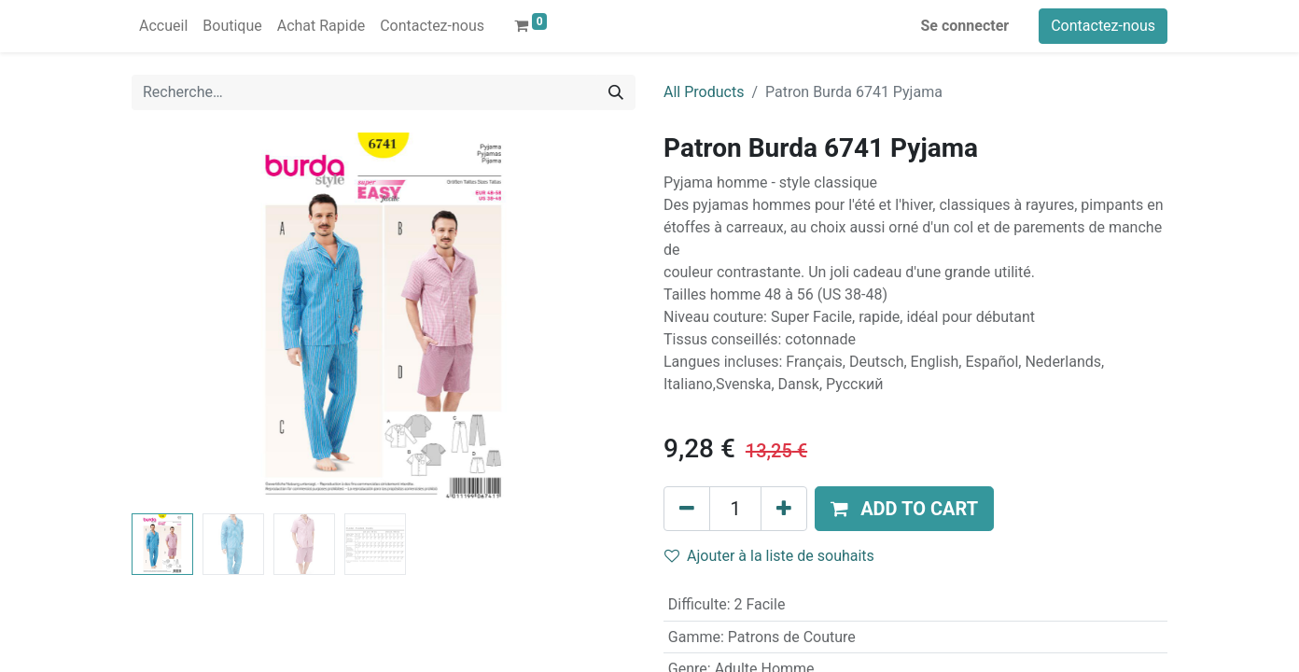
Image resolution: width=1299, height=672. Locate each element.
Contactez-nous (1103, 26)
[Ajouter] (784, 508)
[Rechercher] (616, 92)
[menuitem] (163, 26)
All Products (703, 92)
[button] (904, 508)
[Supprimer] (686, 508)
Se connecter (965, 26)
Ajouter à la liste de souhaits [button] (769, 556)
